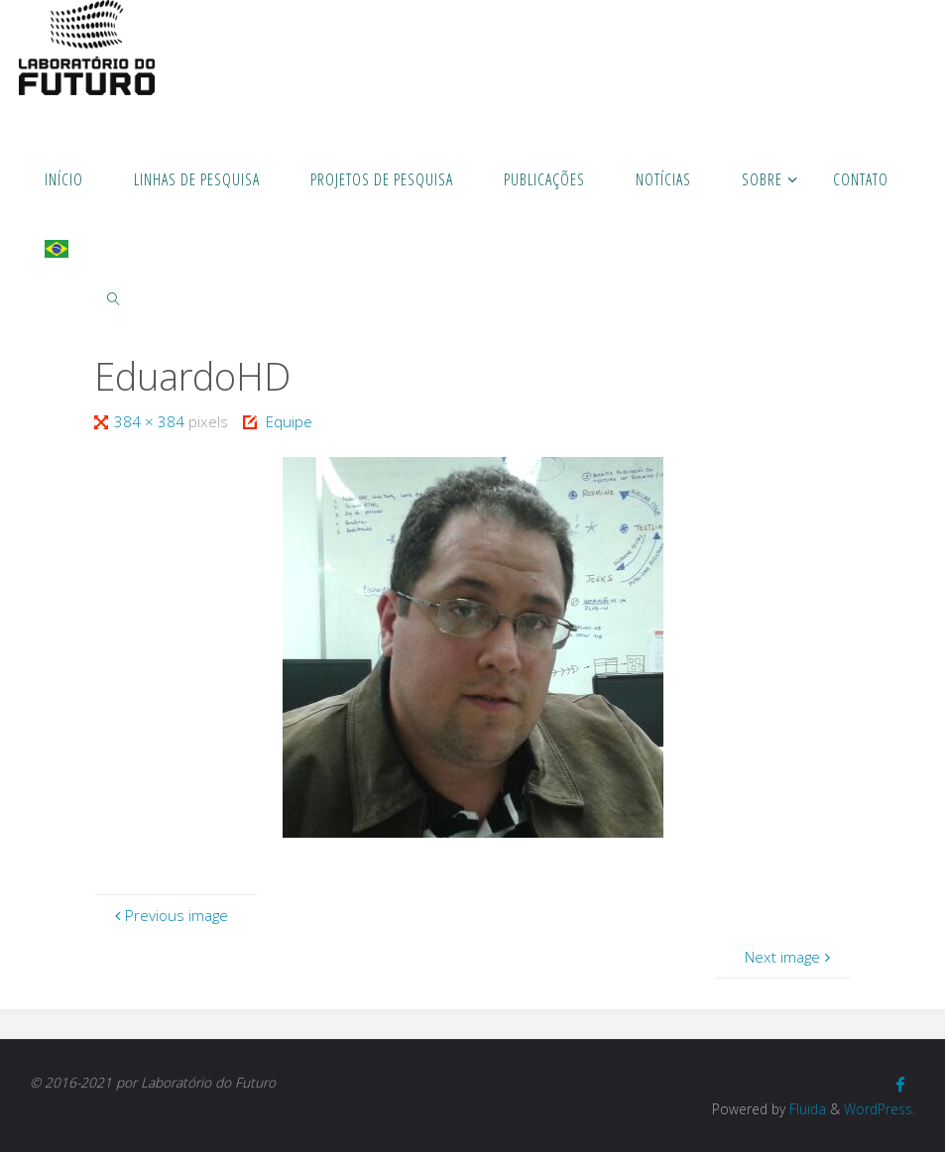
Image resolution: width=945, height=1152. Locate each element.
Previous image (168, 915)
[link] (114, 297)
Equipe (289, 421)
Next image (790, 957)
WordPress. (879, 1108)
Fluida (805, 1108)
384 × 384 (151, 421)
